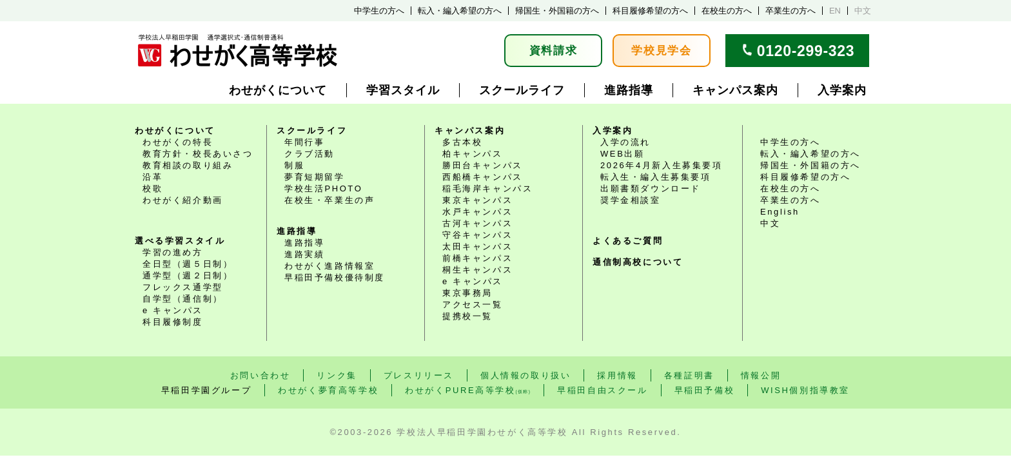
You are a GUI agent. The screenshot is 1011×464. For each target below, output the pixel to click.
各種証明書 (689, 375)
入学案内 (842, 90)
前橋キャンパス (477, 258)
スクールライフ (522, 90)
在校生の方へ (727, 10)
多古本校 (462, 142)
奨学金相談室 (630, 200)
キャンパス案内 (735, 90)
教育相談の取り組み (187, 165)
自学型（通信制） (182, 299)
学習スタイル (403, 90)
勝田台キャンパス (482, 165)
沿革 (152, 177)
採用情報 (617, 375)
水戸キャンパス (477, 212)
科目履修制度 (172, 322)
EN (835, 10)
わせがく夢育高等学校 (328, 390)
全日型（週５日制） (187, 264)
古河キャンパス (477, 223)
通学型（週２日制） (187, 275)
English (780, 212)
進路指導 (628, 90)
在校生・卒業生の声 (329, 200)
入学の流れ (625, 142)
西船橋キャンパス (482, 177)
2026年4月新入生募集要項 (661, 165)
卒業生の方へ (790, 10)
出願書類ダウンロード (650, 188)
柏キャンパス (472, 154)
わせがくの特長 (177, 142)
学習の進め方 (172, 252)
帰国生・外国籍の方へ (557, 10)
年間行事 (304, 142)
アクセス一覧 (472, 304)
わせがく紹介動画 (182, 200)
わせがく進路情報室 (329, 266)
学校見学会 (661, 50)
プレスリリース (419, 375)
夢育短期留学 (314, 177)
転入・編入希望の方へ (460, 10)
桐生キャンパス (477, 270)
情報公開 (761, 375)
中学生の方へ (379, 10)
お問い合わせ (260, 375)
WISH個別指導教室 (805, 390)
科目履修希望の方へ (650, 10)
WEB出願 (622, 154)
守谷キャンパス (477, 235)
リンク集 (337, 375)
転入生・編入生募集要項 (655, 177)
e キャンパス (172, 310)
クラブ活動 (309, 154)
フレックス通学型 (182, 287)
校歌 (152, 188)
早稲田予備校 (704, 390)
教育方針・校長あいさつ (197, 154)
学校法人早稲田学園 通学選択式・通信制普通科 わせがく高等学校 (237, 50)
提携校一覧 (467, 316)
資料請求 (553, 50)
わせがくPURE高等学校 (468, 390)
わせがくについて (278, 90)
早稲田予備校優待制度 (334, 277)
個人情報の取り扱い (525, 375)
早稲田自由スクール (602, 390)
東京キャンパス (477, 200)
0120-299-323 (806, 51)
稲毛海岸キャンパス (487, 188)
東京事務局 (467, 293)
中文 (862, 10)
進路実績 (304, 254)
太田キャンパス (477, 246)
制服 (294, 165)
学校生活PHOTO (323, 188)
